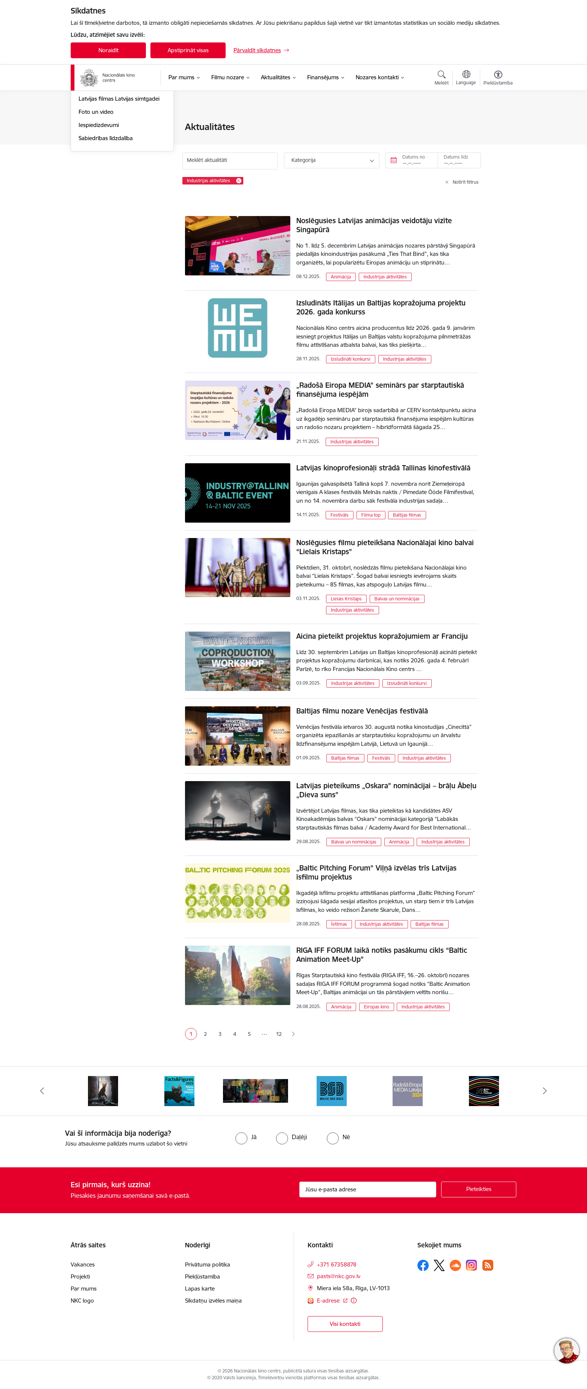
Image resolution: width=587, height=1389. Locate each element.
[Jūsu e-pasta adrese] (368, 1189)
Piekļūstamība (202, 1276)
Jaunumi (89, 127)
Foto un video (96, 192)
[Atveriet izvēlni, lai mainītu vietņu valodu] (466, 78)
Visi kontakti (345, 1323)
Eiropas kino (376, 1007)
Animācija (341, 277)
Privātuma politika (207, 1264)
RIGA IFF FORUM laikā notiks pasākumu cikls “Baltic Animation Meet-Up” (381, 955)
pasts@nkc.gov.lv (338, 1276)
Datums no (413, 157)
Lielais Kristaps (346, 599)
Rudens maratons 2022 (109, 166)
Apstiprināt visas (188, 50)
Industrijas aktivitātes (385, 277)
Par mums (84, 1288)
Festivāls (340, 515)
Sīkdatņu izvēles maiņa (213, 1300)
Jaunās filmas (96, 140)
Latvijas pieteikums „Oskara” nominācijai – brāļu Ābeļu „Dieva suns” (386, 790)
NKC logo (82, 1300)
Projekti (80, 1276)
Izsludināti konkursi (350, 359)
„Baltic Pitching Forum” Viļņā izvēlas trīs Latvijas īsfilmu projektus (376, 872)
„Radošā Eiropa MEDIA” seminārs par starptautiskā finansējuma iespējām (380, 390)
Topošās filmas (97, 153)
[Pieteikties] (478, 1189)
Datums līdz (456, 157)
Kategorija (303, 160)
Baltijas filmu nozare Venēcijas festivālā (362, 710)
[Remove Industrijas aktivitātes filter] (238, 180)
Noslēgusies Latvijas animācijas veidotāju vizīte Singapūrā (374, 225)
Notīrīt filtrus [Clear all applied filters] (466, 182)
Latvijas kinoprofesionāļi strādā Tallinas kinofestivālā (383, 467)
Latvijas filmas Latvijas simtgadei (119, 179)
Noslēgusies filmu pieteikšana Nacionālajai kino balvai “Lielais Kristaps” (385, 547)
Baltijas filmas (407, 515)
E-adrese (329, 1300)
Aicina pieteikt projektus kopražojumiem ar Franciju (382, 636)
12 (279, 1034)
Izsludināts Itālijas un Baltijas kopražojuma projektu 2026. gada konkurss (381, 307)
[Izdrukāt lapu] (498, 124)
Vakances (83, 1264)
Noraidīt (108, 50)
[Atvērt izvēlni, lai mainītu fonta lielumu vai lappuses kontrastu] (498, 79)
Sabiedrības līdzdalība (106, 218)
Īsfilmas (339, 924)
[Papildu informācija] (353, 1300)
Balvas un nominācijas (397, 599)
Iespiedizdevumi (99, 205)
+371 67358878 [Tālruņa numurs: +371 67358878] (336, 1264)
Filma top (371, 515)
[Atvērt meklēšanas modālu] (441, 79)
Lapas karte (200, 1288)
